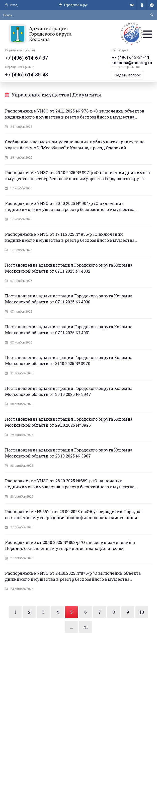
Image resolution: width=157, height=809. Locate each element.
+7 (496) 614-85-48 (26, 76)
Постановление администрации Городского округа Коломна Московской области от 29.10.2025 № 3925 (68, 423)
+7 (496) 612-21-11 (130, 58)
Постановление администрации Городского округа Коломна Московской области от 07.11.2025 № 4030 (68, 299)
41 (85, 628)
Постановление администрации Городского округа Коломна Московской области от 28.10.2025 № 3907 (68, 453)
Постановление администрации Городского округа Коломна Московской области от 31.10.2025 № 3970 (68, 361)
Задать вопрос (129, 76)
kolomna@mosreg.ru (132, 63)
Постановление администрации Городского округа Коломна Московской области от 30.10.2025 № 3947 (68, 392)
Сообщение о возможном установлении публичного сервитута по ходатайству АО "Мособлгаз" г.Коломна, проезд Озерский (74, 145)
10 (141, 613)
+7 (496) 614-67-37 (26, 59)
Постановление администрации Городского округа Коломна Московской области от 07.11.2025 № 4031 (68, 330)
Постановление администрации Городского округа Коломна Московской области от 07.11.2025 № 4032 (68, 269)
